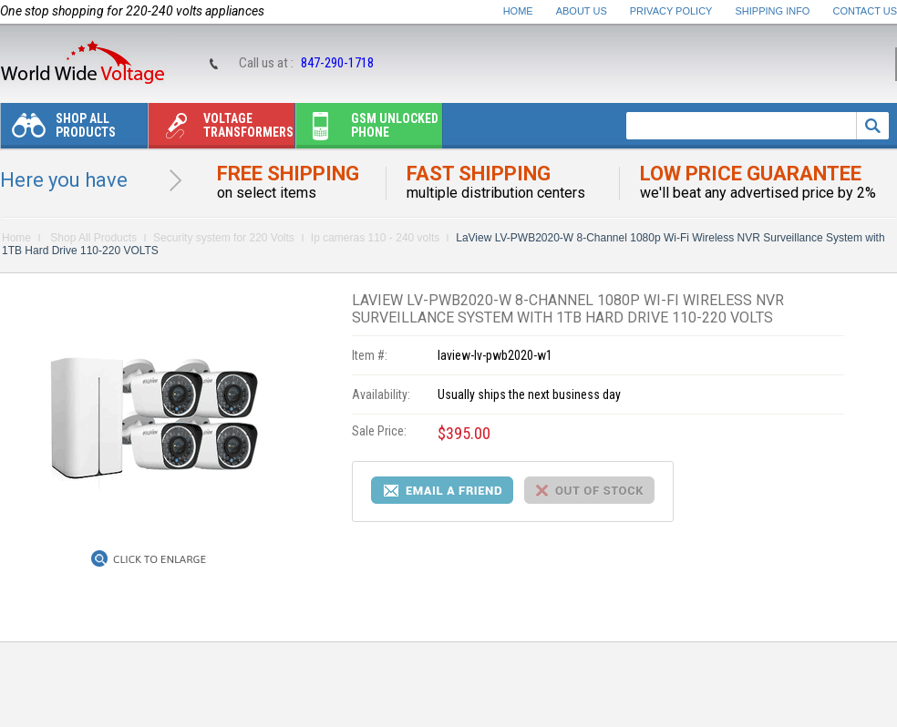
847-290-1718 (337, 63)
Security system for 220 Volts (223, 237)
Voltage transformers (221, 129)
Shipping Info (773, 10)
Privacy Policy (671, 10)
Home (518, 10)
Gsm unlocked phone (367, 129)
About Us (581, 10)
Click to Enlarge (159, 559)
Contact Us (865, 10)
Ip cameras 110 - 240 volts (375, 237)
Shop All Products (58, 129)
